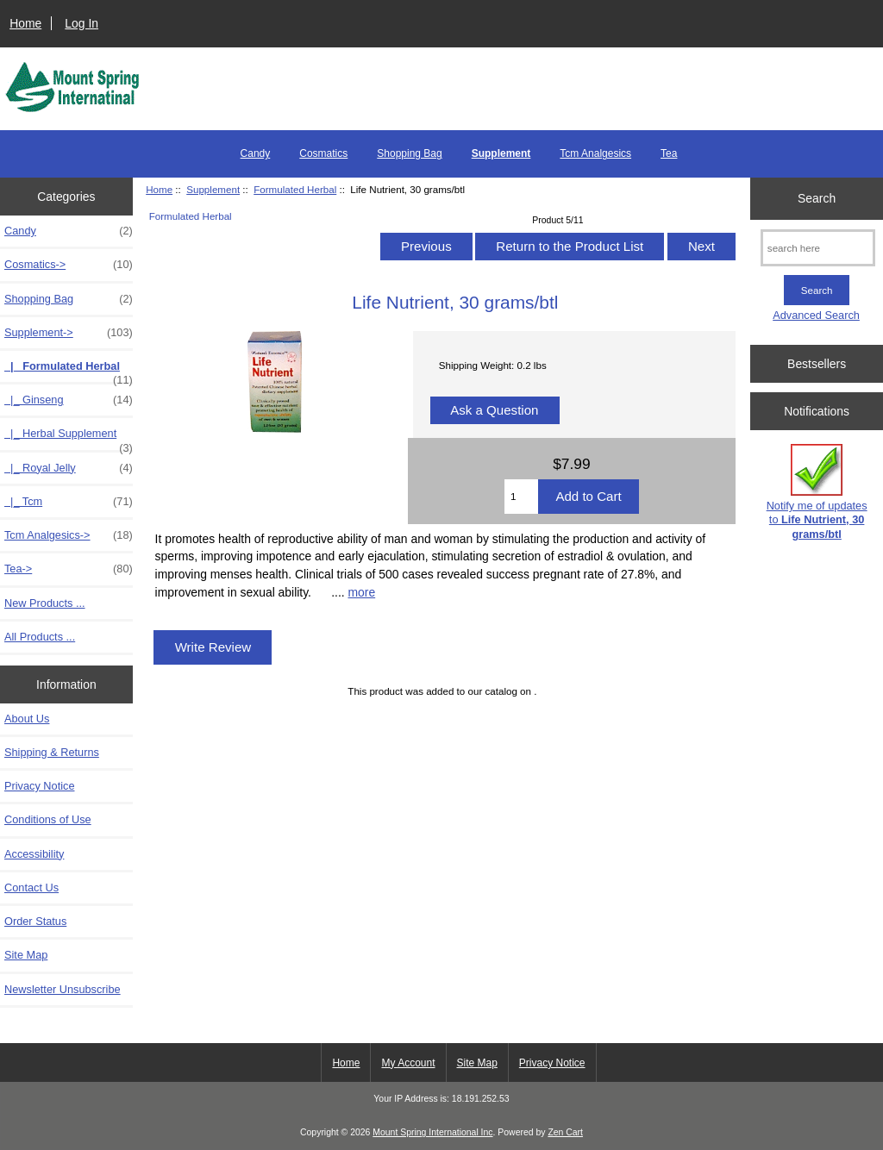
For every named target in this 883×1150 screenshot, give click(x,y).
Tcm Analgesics (595, 153)
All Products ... (39, 636)
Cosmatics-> (68, 265)
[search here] (818, 247)
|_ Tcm (68, 502)
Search (817, 198)
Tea (669, 153)
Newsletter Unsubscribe (62, 989)
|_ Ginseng (68, 400)
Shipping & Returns (51, 752)
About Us (26, 718)
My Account (408, 1063)
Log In (81, 23)
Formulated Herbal (295, 189)
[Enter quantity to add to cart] (521, 496)
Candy (256, 153)
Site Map (25, 954)
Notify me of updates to (817, 492)
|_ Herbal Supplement (68, 438)
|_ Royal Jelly (68, 468)
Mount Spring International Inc (432, 1132)
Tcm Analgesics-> (68, 535)
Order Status (35, 921)
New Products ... (44, 603)
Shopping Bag (409, 153)
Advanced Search (816, 315)
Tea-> (68, 569)
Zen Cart (565, 1132)
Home (25, 23)
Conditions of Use (47, 819)
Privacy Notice (39, 785)
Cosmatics (323, 153)
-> (68, 333)
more (361, 592)
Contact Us (31, 887)
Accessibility (34, 853)
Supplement (213, 189)
